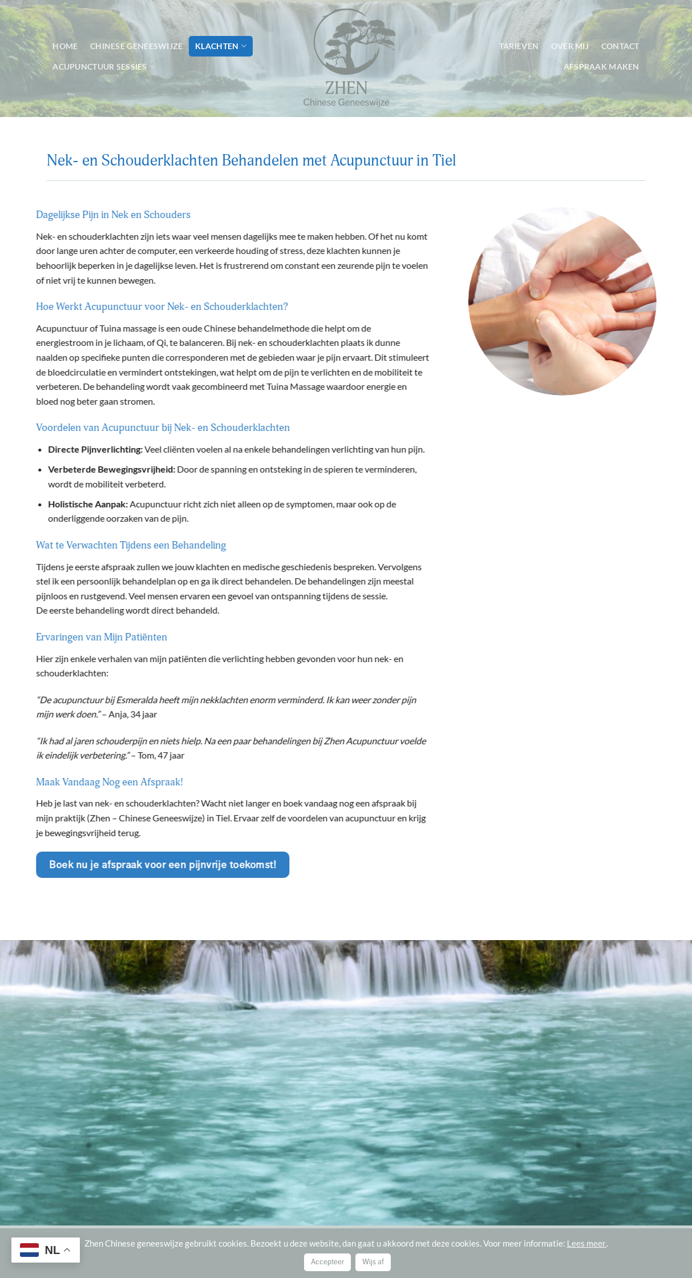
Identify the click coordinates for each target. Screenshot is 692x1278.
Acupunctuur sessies (103, 66)
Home (65, 46)
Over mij (570, 46)
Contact (620, 46)
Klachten (220, 46)
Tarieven (519, 46)
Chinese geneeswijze (136, 46)
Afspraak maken (602, 66)
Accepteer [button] (327, 1262)
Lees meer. (586, 1244)
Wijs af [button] (373, 1262)
